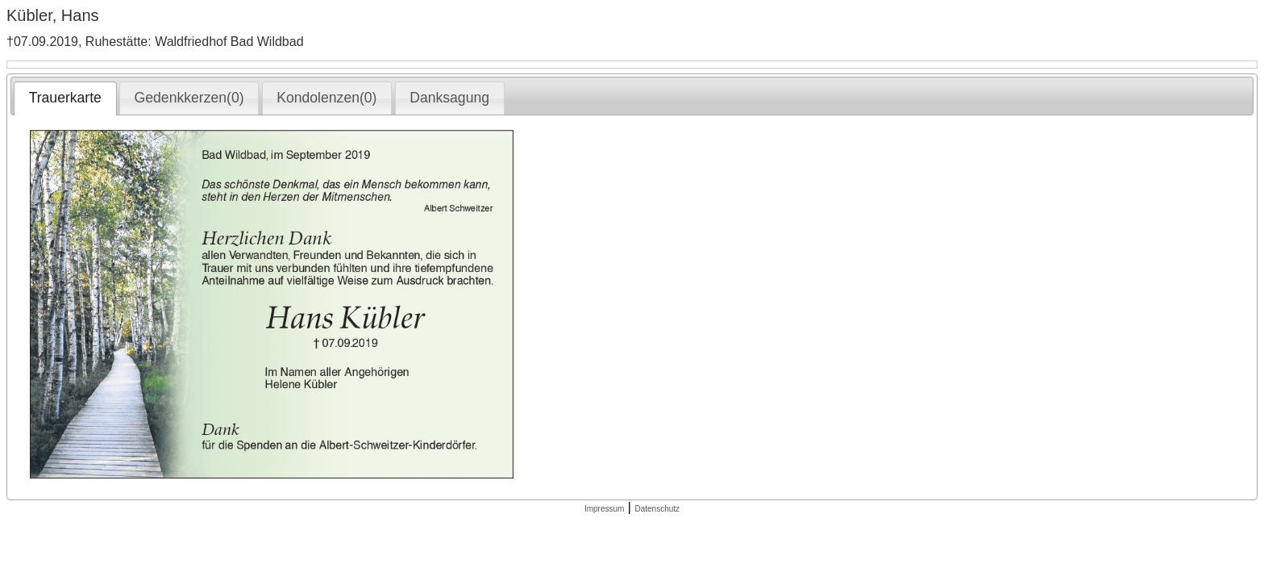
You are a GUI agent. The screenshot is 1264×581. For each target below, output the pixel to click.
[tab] (65, 98)
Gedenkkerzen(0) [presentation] (189, 98)
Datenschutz (657, 508)
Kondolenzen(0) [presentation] (326, 98)
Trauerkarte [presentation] (65, 98)
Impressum (604, 508)
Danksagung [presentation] (449, 98)
